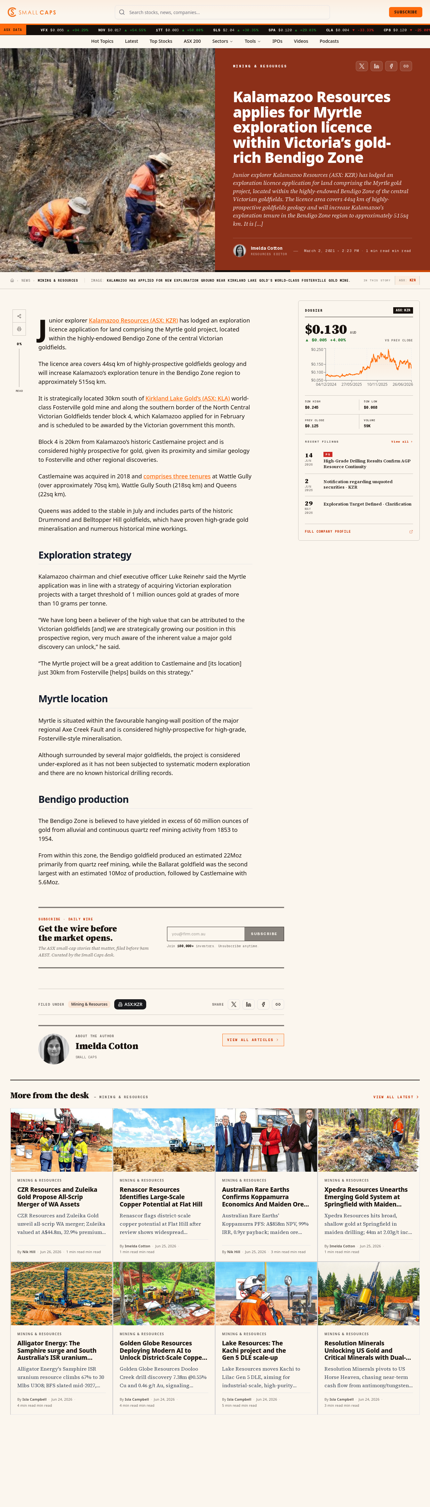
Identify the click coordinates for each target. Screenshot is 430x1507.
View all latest (396, 1097)
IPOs (278, 41)
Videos (301, 41)
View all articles (253, 1040)
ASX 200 (192, 41)
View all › (402, 441)
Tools (253, 41)
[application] (359, 369)
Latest (131, 41)
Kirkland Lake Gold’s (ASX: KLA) (188, 398)
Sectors (222, 41)
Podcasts (329, 41)
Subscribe (405, 12)
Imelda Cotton (267, 248)
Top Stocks (161, 41)
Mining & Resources (89, 1004)
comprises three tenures (177, 476)
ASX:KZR (130, 1004)
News (25, 280)
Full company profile (359, 531)
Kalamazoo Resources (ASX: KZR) (133, 320)
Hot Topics (102, 41)
